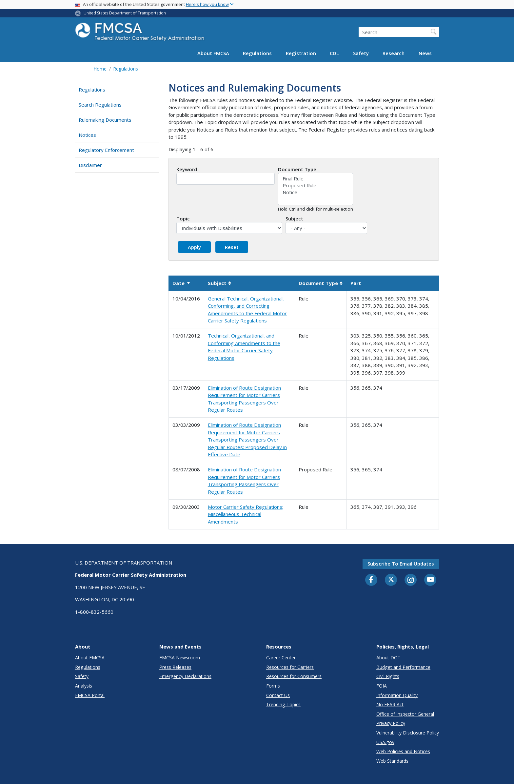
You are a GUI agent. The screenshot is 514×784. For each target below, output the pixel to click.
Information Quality (397, 695)
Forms (273, 686)
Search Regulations (100, 104)
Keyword (186, 169)
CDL (334, 53)
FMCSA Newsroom (179, 657)
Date (181, 283)
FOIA (381, 686)
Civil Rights (387, 676)
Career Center (281, 657)
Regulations (257, 53)
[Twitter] (391, 579)
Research (394, 53)
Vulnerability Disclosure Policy (407, 733)
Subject (294, 218)
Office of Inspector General (405, 714)
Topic (183, 218)
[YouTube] (430, 580)
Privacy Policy (390, 723)
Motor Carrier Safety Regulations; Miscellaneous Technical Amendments (245, 514)
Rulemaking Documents (105, 119)
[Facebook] (371, 580)
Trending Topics (283, 704)
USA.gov (385, 742)
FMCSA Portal (90, 695)
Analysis (83, 686)
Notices (87, 135)
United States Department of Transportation (125, 13)
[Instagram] (411, 580)
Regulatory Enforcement (106, 150)
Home (100, 69)
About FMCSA (213, 53)
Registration (301, 53)
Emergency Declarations (185, 676)
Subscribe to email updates (400, 563)
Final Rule (315, 178)
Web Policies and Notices (403, 751)
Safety (361, 53)
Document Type (297, 169)
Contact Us (278, 695)
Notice (315, 192)
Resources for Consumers (294, 676)
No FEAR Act (390, 704)
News (425, 53)
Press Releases (175, 667)
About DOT (388, 657)
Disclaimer (90, 165)
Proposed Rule (315, 185)
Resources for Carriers (290, 667)
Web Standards (392, 761)
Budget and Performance (403, 667)
